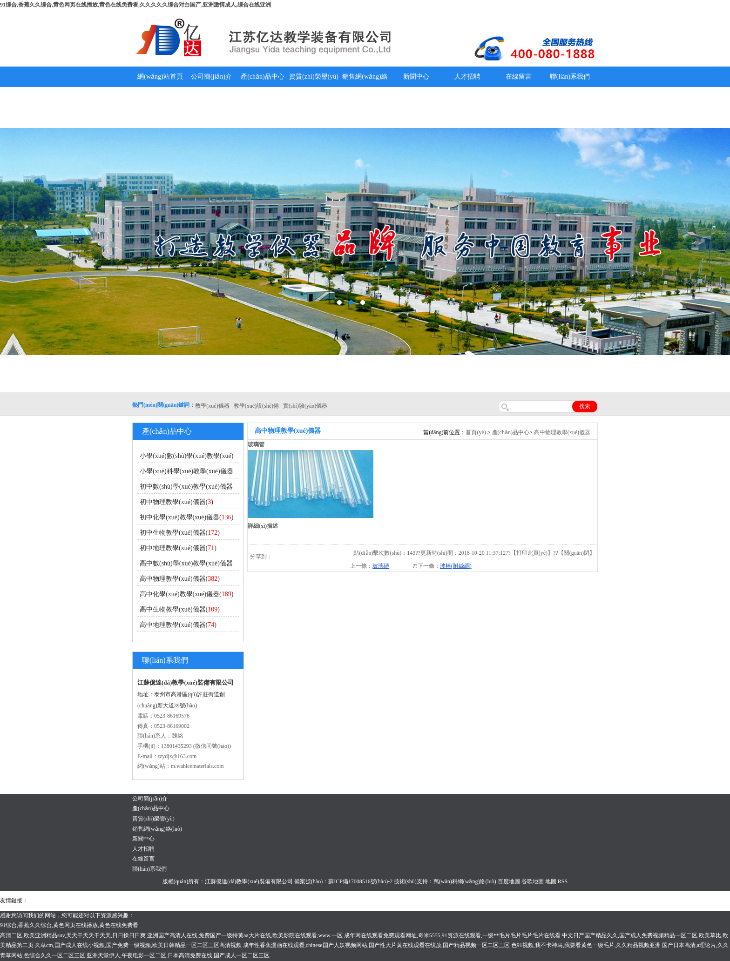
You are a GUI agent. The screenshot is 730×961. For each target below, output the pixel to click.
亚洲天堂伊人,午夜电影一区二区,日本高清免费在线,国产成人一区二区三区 (178, 955)
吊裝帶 (37, 900)
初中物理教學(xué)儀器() (176, 501)
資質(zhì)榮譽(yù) (313, 76)
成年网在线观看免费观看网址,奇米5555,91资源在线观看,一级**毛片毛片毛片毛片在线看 (452, 935)
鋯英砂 (193, 900)
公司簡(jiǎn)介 (211, 76)
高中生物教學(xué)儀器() (180, 609)
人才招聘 (467, 76)
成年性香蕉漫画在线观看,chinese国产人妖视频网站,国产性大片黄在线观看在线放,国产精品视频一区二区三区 (376, 945)
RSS (563, 881)
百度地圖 (509, 881)
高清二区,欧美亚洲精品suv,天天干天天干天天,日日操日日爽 (73, 935)
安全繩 (253, 900)
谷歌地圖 (532, 881)
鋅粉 (269, 900)
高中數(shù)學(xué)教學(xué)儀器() (185, 565)
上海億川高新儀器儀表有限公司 (105, 900)
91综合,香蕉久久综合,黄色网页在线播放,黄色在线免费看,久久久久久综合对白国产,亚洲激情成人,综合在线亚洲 (135, 4)
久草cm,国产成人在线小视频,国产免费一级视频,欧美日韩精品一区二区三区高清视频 (138, 945)
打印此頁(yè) (532, 553)
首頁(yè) (476, 432)
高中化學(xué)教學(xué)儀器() (186, 594)
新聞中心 (416, 76)
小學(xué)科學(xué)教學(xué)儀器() (185, 473)
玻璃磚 (380, 566)
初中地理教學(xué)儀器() (178, 547)
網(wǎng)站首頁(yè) (159, 87)
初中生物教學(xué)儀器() (180, 532)
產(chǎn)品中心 (262, 76)
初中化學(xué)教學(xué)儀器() (186, 517)
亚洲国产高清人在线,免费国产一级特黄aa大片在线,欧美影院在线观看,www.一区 (245, 935)
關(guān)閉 (576, 553)
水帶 (238, 900)
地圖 (550, 881)
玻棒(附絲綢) (456, 566)
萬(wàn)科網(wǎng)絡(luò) (465, 881)
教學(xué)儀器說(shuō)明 (416, 107)
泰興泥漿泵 (217, 900)
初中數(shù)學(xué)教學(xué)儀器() (185, 488)
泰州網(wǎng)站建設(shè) (445, 900)
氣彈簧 (55, 900)
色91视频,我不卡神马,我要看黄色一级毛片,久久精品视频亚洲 (586, 945)
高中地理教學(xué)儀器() (178, 624)
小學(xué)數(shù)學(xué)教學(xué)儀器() (185, 457)
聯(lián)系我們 (570, 76)
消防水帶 (287, 900)
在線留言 (519, 76)
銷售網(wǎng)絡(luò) (364, 87)
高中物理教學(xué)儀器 (562, 432)
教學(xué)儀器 (396, 900)
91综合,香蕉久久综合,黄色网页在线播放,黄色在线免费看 (69, 925)
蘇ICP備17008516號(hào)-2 (360, 881)
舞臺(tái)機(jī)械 (164, 900)
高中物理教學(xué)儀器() (180, 578)
